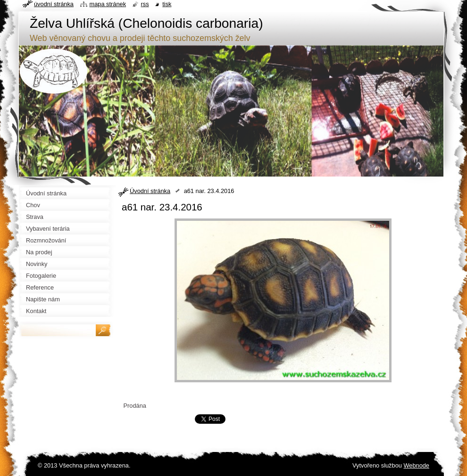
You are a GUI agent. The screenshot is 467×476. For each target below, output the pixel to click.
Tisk (166, 4)
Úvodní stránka (150, 190)
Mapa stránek (108, 4)
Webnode (416, 465)
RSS (145, 4)
